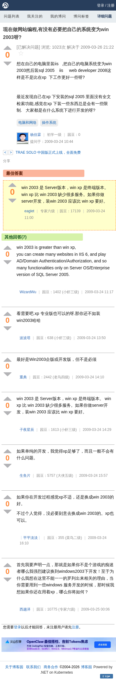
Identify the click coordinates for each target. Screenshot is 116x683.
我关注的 (35, 16)
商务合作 (51, 667)
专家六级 (47, 211)
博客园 (86, 667)
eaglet (29, 211)
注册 (110, 5)
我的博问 (58, 16)
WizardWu (28, 292)
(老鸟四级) (61, 377)
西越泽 (25, 609)
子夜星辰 (27, 430)
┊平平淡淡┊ (30, 538)
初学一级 (54, 135)
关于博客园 (14, 667)
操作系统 (49, 122)
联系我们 (33, 667)
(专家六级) (66, 609)
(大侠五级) (64, 475)
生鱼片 (25, 475)
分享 (6, 161)
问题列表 (12, 16)
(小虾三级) (70, 292)
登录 (100, 5)
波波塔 (25, 338)
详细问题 (104, 16)
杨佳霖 (35, 135)
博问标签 (81, 16)
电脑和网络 (27, 122)
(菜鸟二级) (73, 538)
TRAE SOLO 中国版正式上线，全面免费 (48, 152)
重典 (23, 377)
